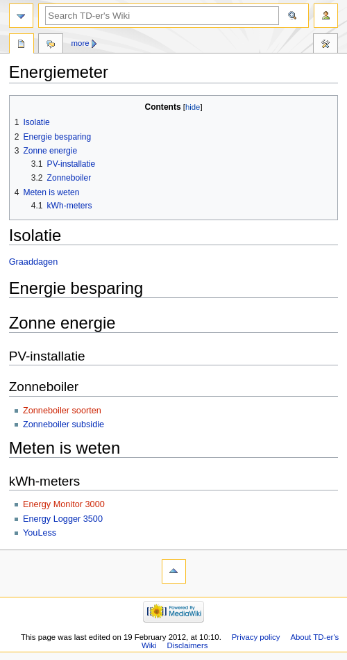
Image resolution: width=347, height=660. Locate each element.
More (80, 43)
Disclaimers (187, 645)
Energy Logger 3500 (63, 519)
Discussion (50, 45)
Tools (325, 45)
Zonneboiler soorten (62, 410)
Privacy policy (256, 637)
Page (21, 45)
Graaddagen (33, 262)
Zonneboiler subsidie (63, 424)
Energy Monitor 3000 (64, 504)
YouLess (39, 533)
